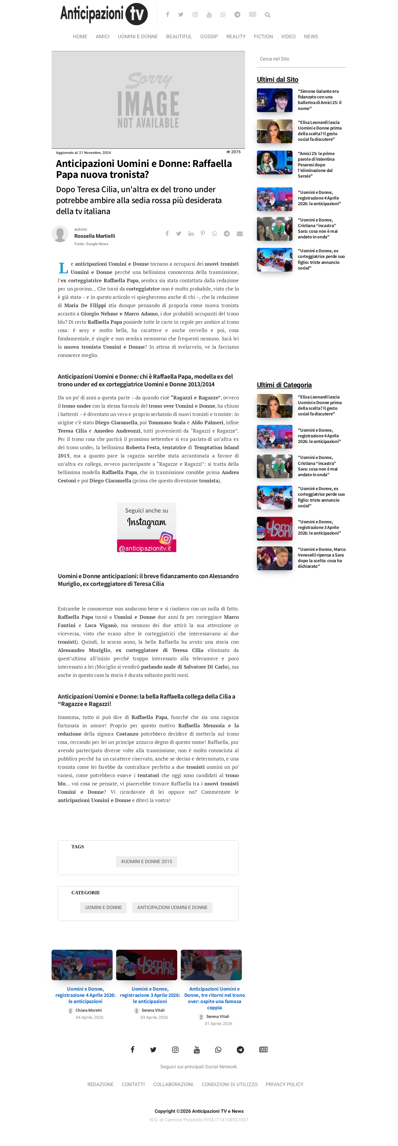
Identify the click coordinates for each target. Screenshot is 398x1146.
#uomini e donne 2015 (146, 862)
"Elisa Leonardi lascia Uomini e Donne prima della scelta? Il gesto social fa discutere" (320, 131)
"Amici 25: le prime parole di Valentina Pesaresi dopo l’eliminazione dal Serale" (316, 164)
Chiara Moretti (88, 1009)
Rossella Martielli (95, 236)
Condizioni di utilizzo (230, 1083)
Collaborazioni (173, 1083)
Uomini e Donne (138, 36)
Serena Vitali (153, 1009)
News (311, 36)
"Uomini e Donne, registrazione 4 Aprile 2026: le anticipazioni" (319, 198)
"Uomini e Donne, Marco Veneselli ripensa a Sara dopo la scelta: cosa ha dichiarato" (322, 558)
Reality (236, 36)
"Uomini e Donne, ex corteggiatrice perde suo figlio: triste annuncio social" (321, 259)
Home (80, 36)
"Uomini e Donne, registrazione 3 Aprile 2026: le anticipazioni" (319, 527)
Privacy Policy (286, 1083)
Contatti (132, 1083)
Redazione (98, 1083)
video (288, 36)
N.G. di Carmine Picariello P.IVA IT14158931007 (199, 1118)
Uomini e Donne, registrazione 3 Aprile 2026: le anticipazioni (150, 993)
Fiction (263, 36)
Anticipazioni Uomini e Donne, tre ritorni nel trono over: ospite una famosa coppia (214, 997)
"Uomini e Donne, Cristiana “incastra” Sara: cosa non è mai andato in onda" (318, 228)
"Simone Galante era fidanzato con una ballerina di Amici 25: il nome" (320, 99)
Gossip (209, 36)
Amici (103, 36)
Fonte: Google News (91, 244)
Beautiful (179, 36)
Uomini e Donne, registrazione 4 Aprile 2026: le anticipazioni (85, 993)
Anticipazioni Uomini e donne (172, 907)
